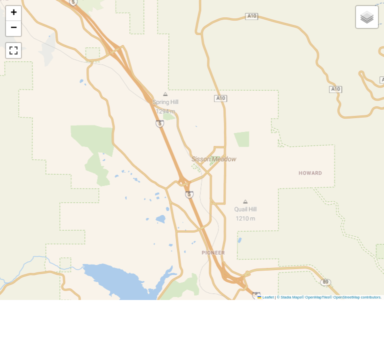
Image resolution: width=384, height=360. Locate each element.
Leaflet (266, 297)
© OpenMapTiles (316, 297)
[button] (13, 13)
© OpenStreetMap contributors (355, 297)
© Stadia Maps (289, 297)
